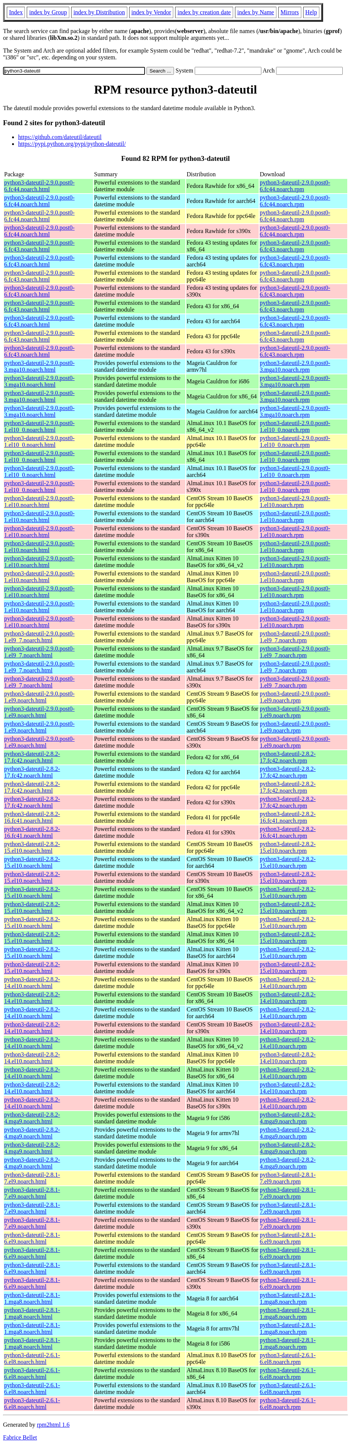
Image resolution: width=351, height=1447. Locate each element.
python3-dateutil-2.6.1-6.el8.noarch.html (32, 1358)
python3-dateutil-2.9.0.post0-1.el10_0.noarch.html (39, 426)
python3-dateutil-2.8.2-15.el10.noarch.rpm (288, 847)
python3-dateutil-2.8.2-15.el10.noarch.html (32, 847)
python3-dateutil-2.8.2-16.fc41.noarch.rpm (288, 817)
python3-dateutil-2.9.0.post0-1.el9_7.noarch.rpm (295, 636)
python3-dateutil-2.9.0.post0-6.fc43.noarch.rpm (295, 246)
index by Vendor (151, 12)
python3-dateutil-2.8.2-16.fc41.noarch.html (32, 817)
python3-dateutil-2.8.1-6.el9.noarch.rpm (288, 1238)
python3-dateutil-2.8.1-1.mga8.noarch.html (32, 1298)
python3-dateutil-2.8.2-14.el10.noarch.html (32, 982)
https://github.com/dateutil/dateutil (60, 137)
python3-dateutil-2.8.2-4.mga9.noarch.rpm (288, 1118)
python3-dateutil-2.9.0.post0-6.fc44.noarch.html (39, 185)
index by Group (48, 12)
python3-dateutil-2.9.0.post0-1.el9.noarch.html (39, 697)
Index (16, 12)
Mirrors (290, 12)
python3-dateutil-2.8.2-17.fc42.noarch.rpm (288, 757)
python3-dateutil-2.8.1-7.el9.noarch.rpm (288, 1178)
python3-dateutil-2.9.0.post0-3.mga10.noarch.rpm (295, 366)
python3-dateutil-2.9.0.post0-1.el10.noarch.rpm (295, 501)
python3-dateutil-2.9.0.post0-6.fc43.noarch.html (39, 246)
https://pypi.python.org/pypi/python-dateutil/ (72, 144)
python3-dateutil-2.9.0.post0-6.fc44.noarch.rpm (295, 185)
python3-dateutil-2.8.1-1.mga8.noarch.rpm (288, 1298)
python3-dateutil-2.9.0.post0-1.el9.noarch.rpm (295, 697)
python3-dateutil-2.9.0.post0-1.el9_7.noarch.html (39, 636)
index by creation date (204, 12)
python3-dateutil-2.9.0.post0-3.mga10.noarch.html (39, 366)
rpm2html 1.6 (53, 1424)
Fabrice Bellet (20, 1437)
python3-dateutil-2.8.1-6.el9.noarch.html (32, 1238)
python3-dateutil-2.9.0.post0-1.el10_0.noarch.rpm (295, 426)
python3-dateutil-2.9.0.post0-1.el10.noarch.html (39, 501)
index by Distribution (99, 12)
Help (311, 12)
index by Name (255, 12)
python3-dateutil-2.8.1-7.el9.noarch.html (32, 1178)
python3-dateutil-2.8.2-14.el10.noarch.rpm (288, 982)
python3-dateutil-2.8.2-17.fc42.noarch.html (32, 757)
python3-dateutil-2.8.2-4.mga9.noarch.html (32, 1118)
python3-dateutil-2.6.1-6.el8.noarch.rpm (288, 1358)
